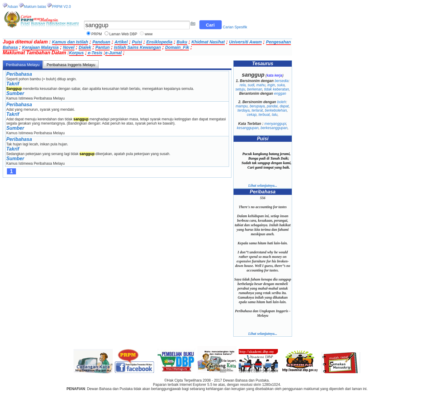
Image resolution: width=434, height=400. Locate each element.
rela (243, 85)
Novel (68, 47)
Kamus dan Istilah (70, 42)
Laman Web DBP (123, 34)
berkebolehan (276, 110)
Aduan (13, 7)
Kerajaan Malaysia (40, 47)
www (149, 34)
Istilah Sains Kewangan (137, 47)
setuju (240, 89)
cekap (251, 115)
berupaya (257, 106)
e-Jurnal (113, 52)
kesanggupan (248, 128)
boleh (281, 102)
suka (281, 85)
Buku (182, 42)
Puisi (137, 42)
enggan (280, 93)
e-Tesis (94, 52)
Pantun (102, 47)
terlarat (257, 110)
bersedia (281, 81)
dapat (284, 106)
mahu (260, 85)
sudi (251, 85)
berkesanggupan (273, 128)
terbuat (264, 115)
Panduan (101, 42)
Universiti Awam (245, 42)
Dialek (85, 47)
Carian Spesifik (235, 27)
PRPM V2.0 (61, 7)
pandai (272, 106)
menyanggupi (275, 124)
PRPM (96, 34)
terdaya (243, 110)
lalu (275, 115)
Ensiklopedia (159, 42)
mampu (242, 106)
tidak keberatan (276, 89)
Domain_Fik (177, 47)
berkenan (254, 89)
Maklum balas (35, 7)
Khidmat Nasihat (208, 42)
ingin (271, 85)
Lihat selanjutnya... (262, 185)
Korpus (76, 52)
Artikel (121, 42)
